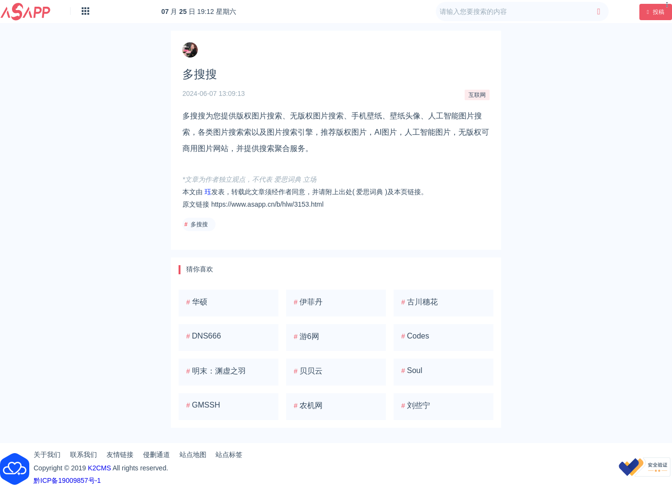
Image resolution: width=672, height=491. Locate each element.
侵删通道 (156, 454)
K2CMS (99, 468)
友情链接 (120, 454)
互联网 (477, 95)
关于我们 (47, 454)
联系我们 (83, 454)
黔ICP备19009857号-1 (67, 480)
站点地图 (193, 454)
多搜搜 (199, 224)
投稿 (655, 12)
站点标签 (229, 454)
